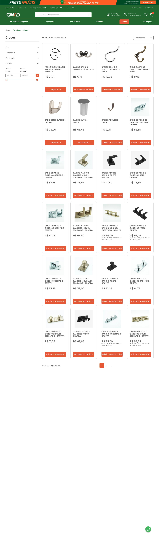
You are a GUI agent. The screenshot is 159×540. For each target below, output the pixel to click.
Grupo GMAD (9, 8)
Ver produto (55, 91)
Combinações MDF (56, 8)
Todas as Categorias (20, 22)
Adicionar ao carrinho (83, 91)
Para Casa (16, 30)
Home (7, 30)
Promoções (147, 22)
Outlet (124, 22)
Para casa (99, 22)
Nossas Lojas (22, 8)
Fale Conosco (149, 8)
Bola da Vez (70, 8)
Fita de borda (75, 22)
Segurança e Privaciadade (38, 8)
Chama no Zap (136, 8)
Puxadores (50, 22)
